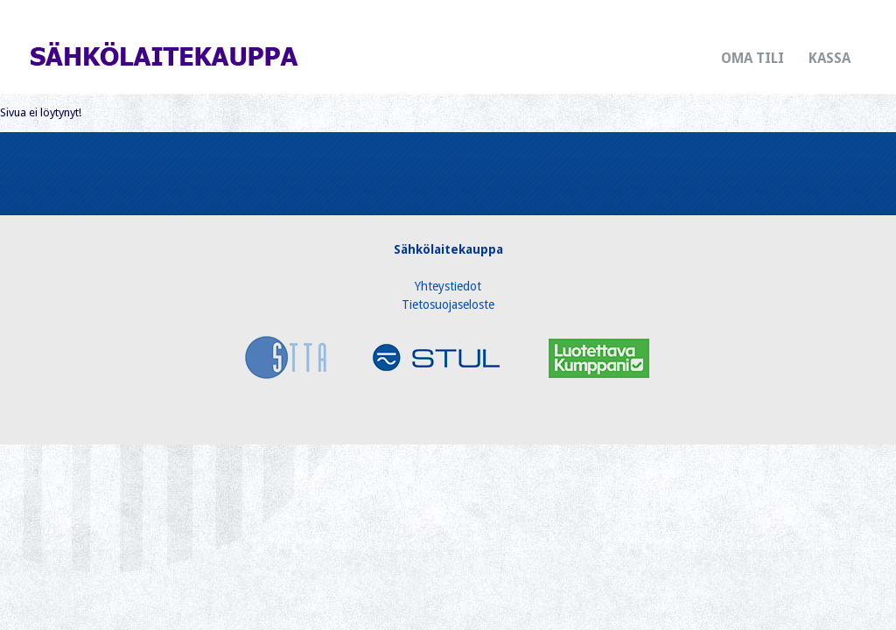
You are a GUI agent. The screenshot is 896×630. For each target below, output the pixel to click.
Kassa (829, 58)
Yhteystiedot (448, 286)
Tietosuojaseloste (448, 305)
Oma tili (752, 58)
